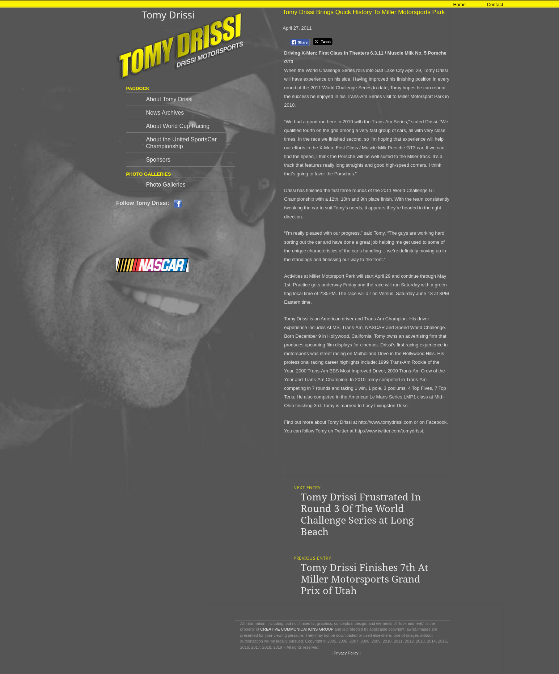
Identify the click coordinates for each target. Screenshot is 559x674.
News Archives (165, 113)
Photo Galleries (165, 185)
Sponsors (158, 160)
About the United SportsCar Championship (181, 142)
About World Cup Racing (177, 126)
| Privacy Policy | (345, 653)
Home (459, 4)
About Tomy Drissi (169, 99)
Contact (495, 4)
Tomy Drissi (168, 14)
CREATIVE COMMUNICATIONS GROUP (296, 629)
